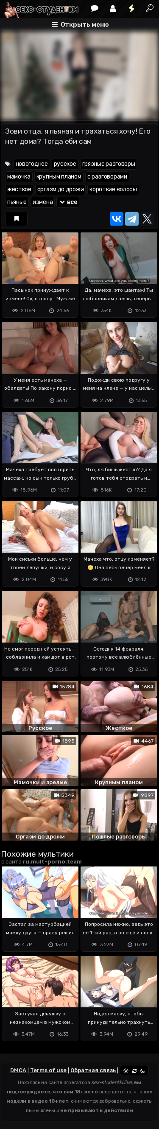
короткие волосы (113, 189)
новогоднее (32, 164)
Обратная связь (93, 1070)
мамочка (19, 176)
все (68, 202)
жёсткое (19, 189)
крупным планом (58, 176)
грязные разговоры (108, 164)
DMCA (18, 1070)
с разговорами (107, 176)
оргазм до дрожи (60, 189)
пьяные (17, 202)
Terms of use (48, 1070)
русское (65, 164)
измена (43, 202)
